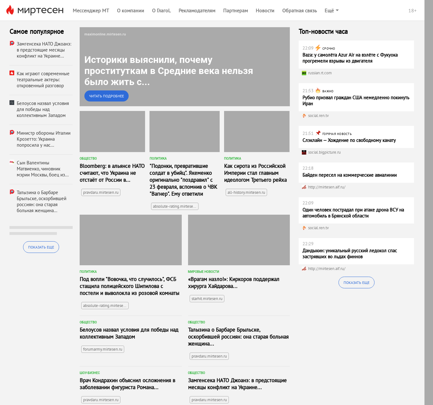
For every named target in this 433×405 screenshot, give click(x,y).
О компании (130, 10)
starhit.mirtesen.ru (207, 298)
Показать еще (41, 247)
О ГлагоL (161, 10)
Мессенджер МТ (91, 10)
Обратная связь (299, 10)
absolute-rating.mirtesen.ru (175, 206)
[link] (185, 66)
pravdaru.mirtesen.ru (101, 192)
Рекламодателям (197, 10)
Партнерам (235, 10)
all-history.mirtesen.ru (246, 192)
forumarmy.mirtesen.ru (102, 349)
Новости (265, 10)
